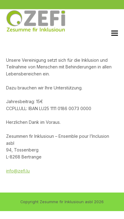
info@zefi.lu (18, 170)
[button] (114, 33)
